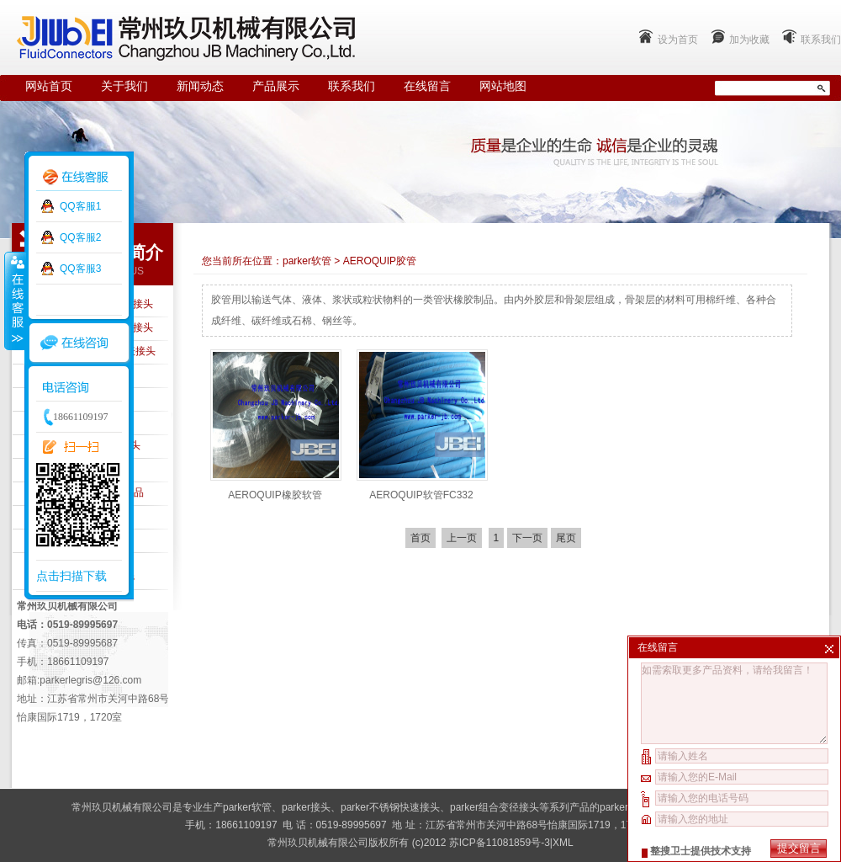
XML (563, 843)
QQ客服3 (80, 268)
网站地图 (502, 86)
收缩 (14, 300)
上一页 (462, 538)
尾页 (566, 538)
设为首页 (678, 39)
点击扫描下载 (71, 576)
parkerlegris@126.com (90, 680)
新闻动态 (200, 86)
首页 (420, 538)
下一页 (527, 538)
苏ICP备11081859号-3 (499, 843)
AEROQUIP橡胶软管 (274, 495)
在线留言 (427, 86)
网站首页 (48, 86)
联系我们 (821, 39)
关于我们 (124, 86)
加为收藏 (749, 39)
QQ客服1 (80, 206)
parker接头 (306, 807)
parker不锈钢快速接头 (390, 807)
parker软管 (307, 261)
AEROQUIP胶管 (379, 261)
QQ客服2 (80, 237)
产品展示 (275, 86)
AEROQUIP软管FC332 (421, 495)
